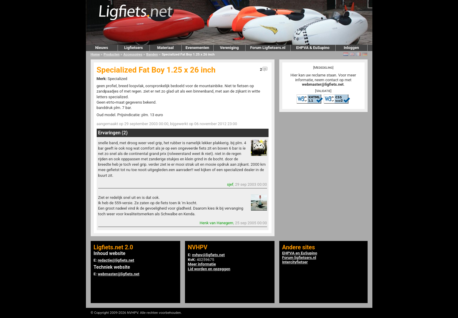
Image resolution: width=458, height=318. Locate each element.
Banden (152, 54)
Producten (112, 54)
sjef (230, 184)
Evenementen (197, 47)
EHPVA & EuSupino (313, 47)
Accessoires (132, 54)
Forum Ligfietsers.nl (268, 47)
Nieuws (101, 47)
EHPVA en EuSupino (299, 253)
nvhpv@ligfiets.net (208, 255)
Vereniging (229, 47)
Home (95, 54)
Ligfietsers (133, 47)
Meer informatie (202, 264)
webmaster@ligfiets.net (322, 84)
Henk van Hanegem (216, 223)
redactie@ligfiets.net (116, 260)
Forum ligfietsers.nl (299, 257)
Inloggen (351, 47)
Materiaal (165, 47)
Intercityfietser (295, 262)
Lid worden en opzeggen (209, 269)
